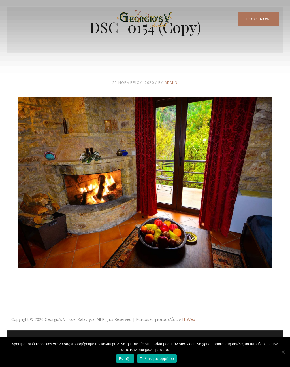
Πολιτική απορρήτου (157, 359)
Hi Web (188, 319)
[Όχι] (283, 352)
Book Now (258, 18)
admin (171, 82)
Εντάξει (125, 359)
